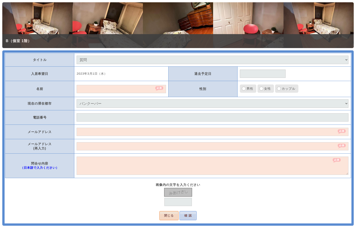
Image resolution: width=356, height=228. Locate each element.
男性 (249, 88)
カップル (288, 88)
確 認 (188, 215)
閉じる (169, 215)
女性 (267, 88)
